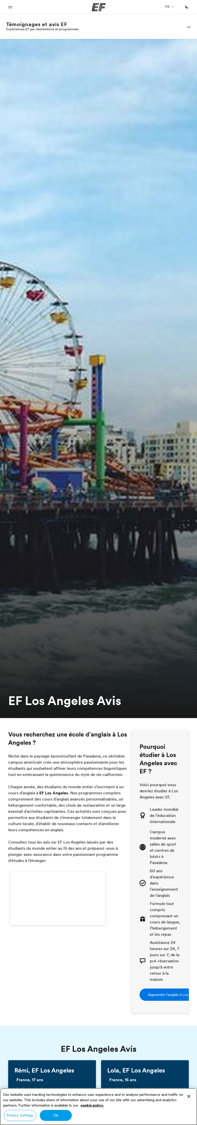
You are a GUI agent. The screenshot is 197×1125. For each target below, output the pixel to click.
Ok (55, 1115)
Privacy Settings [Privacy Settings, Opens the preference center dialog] (20, 1115)
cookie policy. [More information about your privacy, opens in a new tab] (92, 1105)
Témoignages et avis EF (36, 24)
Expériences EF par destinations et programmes (42, 29)
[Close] (188, 1096)
